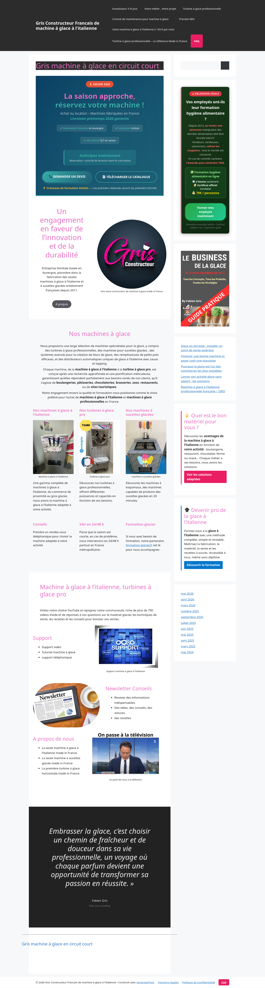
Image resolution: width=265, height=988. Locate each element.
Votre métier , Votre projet (160, 8)
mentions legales (168, 982)
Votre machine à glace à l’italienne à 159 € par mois (143, 29)
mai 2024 (187, 652)
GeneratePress (145, 982)
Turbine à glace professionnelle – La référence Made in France (149, 41)
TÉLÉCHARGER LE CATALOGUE (127, 177)
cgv (223, 982)
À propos (62, 304)
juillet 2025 (188, 623)
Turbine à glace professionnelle (202, 8)
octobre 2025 (190, 611)
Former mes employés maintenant (205, 212)
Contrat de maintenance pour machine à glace (140, 19)
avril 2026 (187, 599)
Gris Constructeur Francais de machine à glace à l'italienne (67, 25)
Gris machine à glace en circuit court (57, 944)
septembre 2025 (192, 617)
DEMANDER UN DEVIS (66, 177)
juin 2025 (187, 629)
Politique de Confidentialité (198, 982)
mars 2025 (188, 646)
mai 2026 (187, 594)
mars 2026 (188, 605)
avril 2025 (187, 640)
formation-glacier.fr (139, 545)
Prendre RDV (185, 19)
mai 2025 (187, 635)
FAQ (196, 41)
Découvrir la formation (203, 565)
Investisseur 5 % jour (125, 8)
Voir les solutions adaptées (199, 477)
